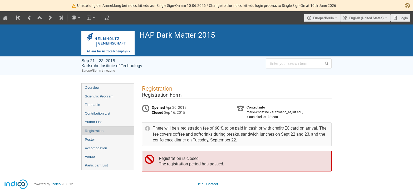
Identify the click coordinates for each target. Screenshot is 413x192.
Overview (92, 88)
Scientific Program (99, 96)
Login (404, 18)
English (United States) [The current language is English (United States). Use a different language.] (366, 18)
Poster (90, 139)
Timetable (92, 105)
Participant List (96, 165)
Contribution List (97, 113)
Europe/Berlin (323, 18)
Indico (56, 184)
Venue (90, 157)
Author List (93, 122)
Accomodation (96, 148)
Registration (94, 131)
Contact (212, 184)
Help (199, 184)
